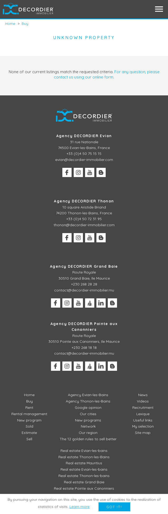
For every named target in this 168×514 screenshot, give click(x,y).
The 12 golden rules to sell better (88, 439)
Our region (88, 432)
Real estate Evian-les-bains (84, 450)
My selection (143, 426)
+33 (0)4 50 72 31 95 (84, 218)
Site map (143, 432)
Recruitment (142, 407)
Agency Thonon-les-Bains (88, 401)
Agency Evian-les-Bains (88, 394)
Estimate (29, 432)
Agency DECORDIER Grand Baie (84, 266)
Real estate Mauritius (84, 463)
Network (88, 426)
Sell (29, 439)
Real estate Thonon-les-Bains (84, 457)
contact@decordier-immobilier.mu (84, 290)
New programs (88, 420)
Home (29, 394)
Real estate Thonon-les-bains (84, 475)
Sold (29, 426)
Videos (143, 401)
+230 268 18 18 (84, 347)
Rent (29, 407)
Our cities (88, 413)
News (143, 394)
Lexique (143, 413)
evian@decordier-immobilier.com (84, 159)
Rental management (29, 413)
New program (29, 420)
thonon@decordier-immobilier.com (84, 225)
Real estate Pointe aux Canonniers (84, 488)
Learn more (79, 506)
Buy (29, 401)
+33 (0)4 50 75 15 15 (84, 153)
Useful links (142, 420)
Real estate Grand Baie (84, 482)
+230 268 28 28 (84, 284)
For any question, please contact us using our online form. (107, 74)
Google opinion (88, 407)
